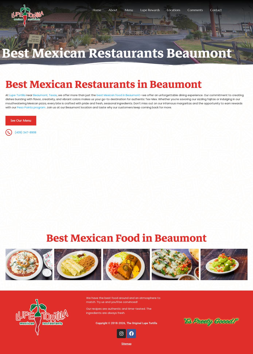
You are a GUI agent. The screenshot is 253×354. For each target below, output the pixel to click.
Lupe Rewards (150, 10)
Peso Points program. (31, 107)
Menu (129, 10)
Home (97, 10)
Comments (195, 10)
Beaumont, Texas (45, 95)
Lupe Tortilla (17, 95)
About (112, 10)
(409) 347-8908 (25, 132)
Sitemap (126, 343)
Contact (216, 10)
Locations (173, 10)
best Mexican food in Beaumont (118, 95)
